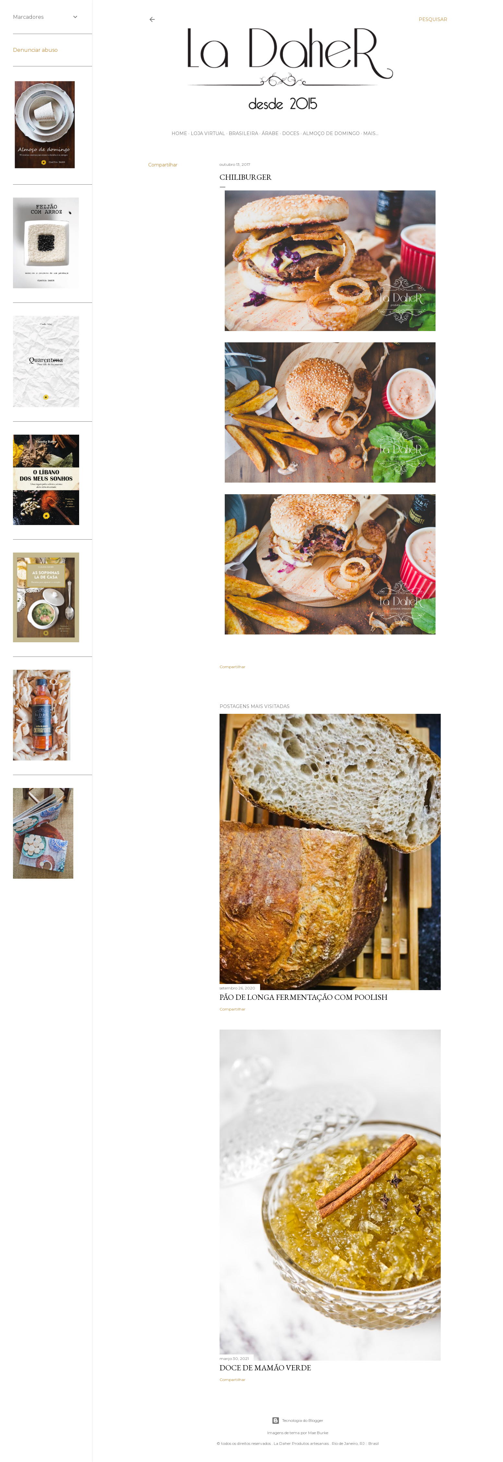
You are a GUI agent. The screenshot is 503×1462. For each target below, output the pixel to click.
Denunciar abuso (35, 50)
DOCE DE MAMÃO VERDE (265, 1368)
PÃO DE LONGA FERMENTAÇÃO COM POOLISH (304, 997)
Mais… (370, 133)
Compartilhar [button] (162, 165)
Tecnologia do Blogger (297, 1420)
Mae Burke (318, 1432)
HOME (179, 133)
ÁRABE (270, 133)
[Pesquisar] (433, 19)
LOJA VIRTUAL (208, 133)
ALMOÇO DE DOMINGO (331, 133)
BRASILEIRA (243, 133)
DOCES (290, 133)
